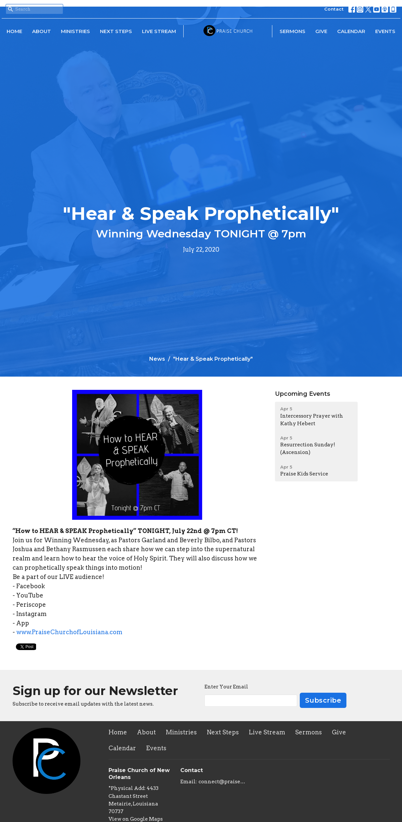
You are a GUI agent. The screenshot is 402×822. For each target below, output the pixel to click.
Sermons (292, 31)
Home (14, 31)
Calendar (351, 31)
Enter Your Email (226, 687)
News (157, 359)
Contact (334, 9)
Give (321, 31)
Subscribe (323, 700)
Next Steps (116, 31)
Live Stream (159, 31)
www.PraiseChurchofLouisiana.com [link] (69, 632)
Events (385, 31)
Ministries (75, 31)
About (41, 31)
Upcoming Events (302, 393)
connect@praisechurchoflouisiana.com (222, 782)
